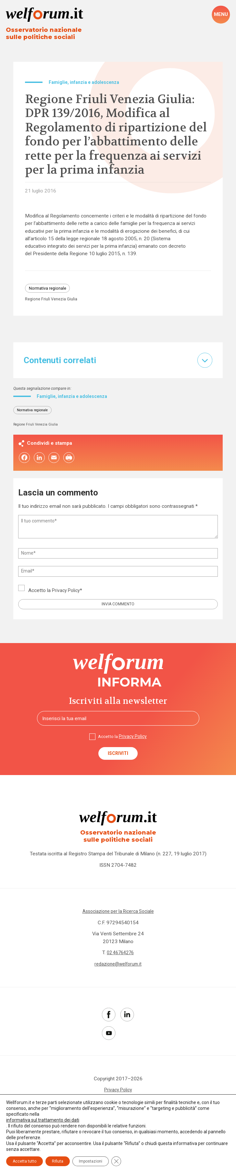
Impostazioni (90, 1161)
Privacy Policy (67, 595)
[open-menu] (220, 14)
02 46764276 (120, 963)
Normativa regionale (50, 290)
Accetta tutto (24, 1161)
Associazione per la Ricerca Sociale (118, 922)
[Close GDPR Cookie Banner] (116, 1161)
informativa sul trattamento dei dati (42, 1120)
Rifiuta (57, 1161)
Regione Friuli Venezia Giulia (53, 302)
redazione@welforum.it (118, 975)
